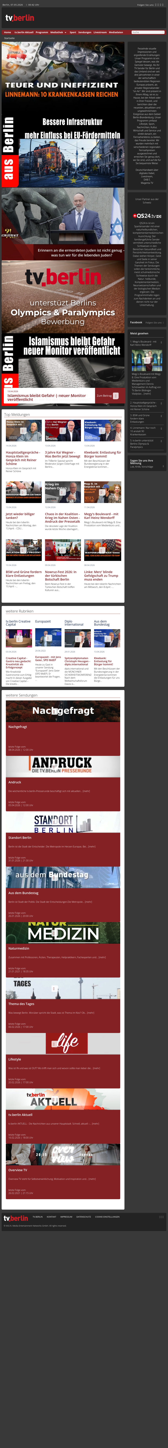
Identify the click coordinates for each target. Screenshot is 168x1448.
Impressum (66, 1216)
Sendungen (84, 32)
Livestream (100, 32)
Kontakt (51, 1216)
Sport (73, 32)
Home (7, 32)
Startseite (9, 38)
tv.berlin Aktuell (24, 32)
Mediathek (56, 32)
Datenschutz (83, 1216)
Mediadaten (116, 32)
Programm (42, 32)
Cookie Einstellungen (107, 1216)
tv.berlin (38, 1216)
